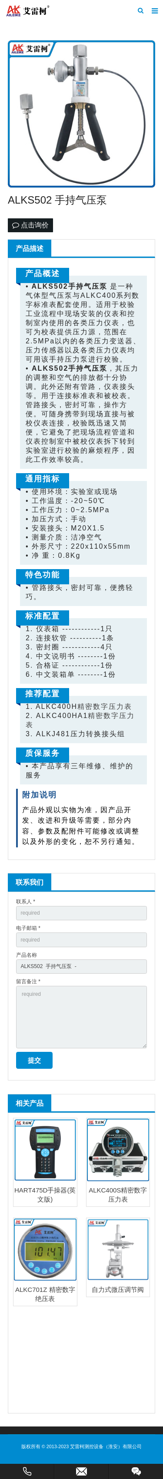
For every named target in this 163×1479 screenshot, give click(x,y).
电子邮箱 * (28, 928)
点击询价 (30, 225)
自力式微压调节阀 (118, 1289)
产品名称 (26, 955)
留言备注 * (28, 981)
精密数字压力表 (104, 706)
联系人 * (25, 902)
